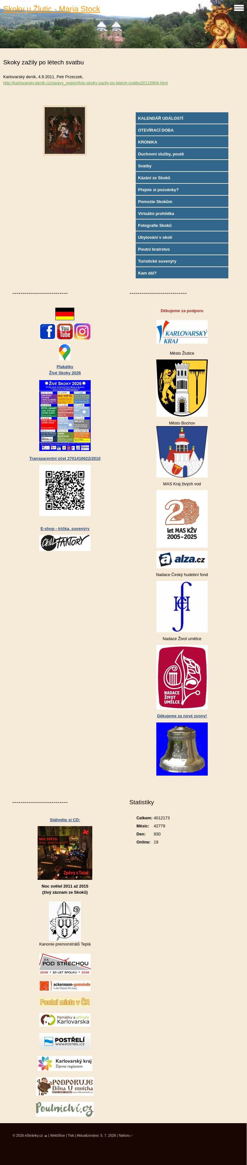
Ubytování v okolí (155, 237)
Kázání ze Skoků (154, 177)
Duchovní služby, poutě (161, 154)
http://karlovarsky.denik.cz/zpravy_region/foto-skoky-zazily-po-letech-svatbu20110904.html (85, 82)
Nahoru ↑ (126, 1135)
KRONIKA (147, 142)
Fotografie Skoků (155, 225)
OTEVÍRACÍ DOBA (156, 130)
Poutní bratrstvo (154, 249)
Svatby (144, 165)
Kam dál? (147, 273)
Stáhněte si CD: (65, 819)
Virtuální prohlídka (156, 213)
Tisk (71, 1135)
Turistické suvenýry (157, 261)
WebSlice (57, 1135)
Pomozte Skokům (155, 201)
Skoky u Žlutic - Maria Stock (51, 9)
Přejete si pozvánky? (158, 189)
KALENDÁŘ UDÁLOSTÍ (160, 118)
